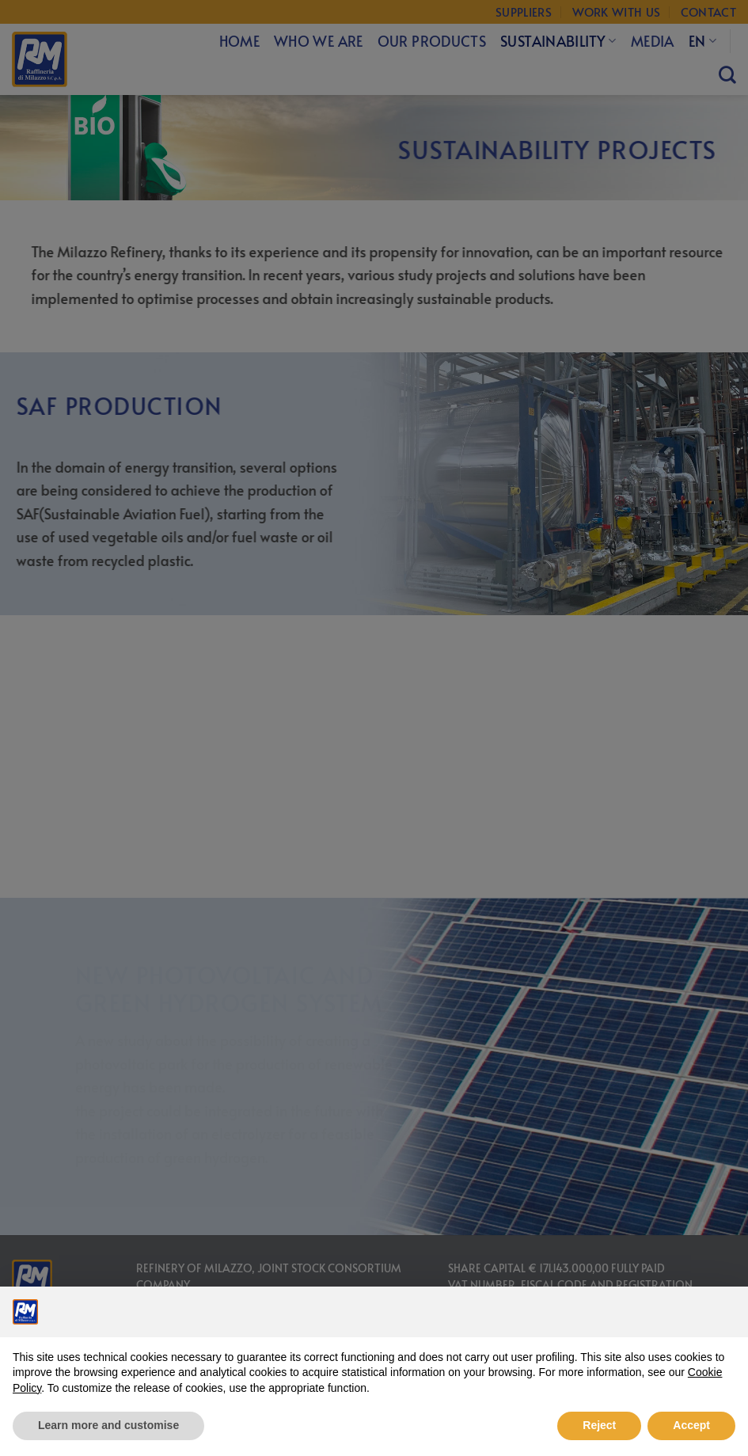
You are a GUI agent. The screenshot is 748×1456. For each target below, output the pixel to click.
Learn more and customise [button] (108, 1425)
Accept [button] (691, 1425)
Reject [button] (599, 1425)
